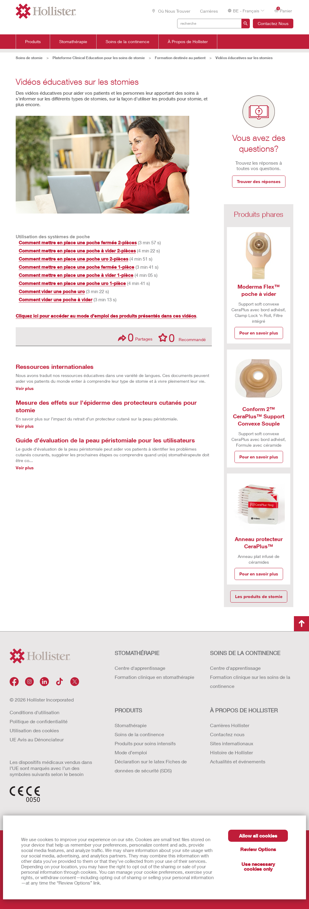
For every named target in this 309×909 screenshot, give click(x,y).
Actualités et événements (237, 761)
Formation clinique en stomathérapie (154, 677)
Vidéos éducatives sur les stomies (243, 57)
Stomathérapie (73, 41)
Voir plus (25, 388)
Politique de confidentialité (39, 721)
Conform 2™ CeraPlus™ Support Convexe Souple (258, 416)
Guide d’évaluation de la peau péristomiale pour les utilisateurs (105, 440)
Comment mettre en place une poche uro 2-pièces (73, 258)
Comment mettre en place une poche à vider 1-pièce (76, 275)
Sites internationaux (231, 743)
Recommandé (182, 337)
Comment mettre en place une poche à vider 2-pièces (77, 250)
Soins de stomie (29, 57)
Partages (135, 337)
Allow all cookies (258, 835)
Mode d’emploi (131, 752)
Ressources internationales (55, 366)
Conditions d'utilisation (34, 712)
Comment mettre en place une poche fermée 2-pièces (78, 242)
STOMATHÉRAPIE (137, 653)
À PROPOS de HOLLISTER (244, 710)
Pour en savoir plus (258, 332)
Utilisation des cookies (34, 730)
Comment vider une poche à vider (55, 299)
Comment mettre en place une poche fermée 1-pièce (76, 267)
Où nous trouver (170, 11)
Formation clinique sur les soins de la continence (250, 681)
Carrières (209, 11)
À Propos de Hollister (188, 41)
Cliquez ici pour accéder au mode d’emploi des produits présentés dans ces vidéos (106, 315)
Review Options (258, 849)
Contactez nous (227, 734)
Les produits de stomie (258, 596)
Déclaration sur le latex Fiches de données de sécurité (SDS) (151, 766)
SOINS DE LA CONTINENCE (245, 653)
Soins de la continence (127, 41)
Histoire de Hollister (231, 752)
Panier (283, 10)
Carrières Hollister (229, 725)
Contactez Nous (273, 23)
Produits (33, 41)
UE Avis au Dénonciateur (37, 739)
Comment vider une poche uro (52, 291)
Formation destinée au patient (180, 57)
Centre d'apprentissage (140, 668)
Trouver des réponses (259, 181)
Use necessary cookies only (258, 866)
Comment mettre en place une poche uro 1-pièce (72, 283)
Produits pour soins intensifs (145, 743)
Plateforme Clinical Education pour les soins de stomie (99, 57)
